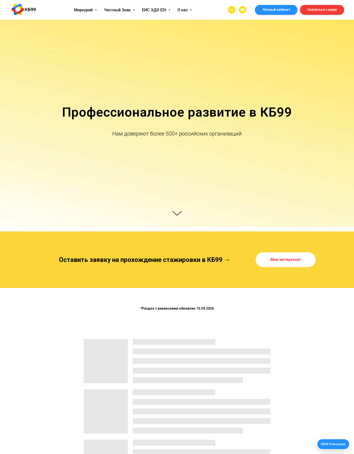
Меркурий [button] (84, 10)
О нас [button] (183, 10)
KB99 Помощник (333, 444)
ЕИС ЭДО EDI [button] (154, 10)
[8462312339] (232, 10)
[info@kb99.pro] (242, 10)
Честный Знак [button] (118, 10)
